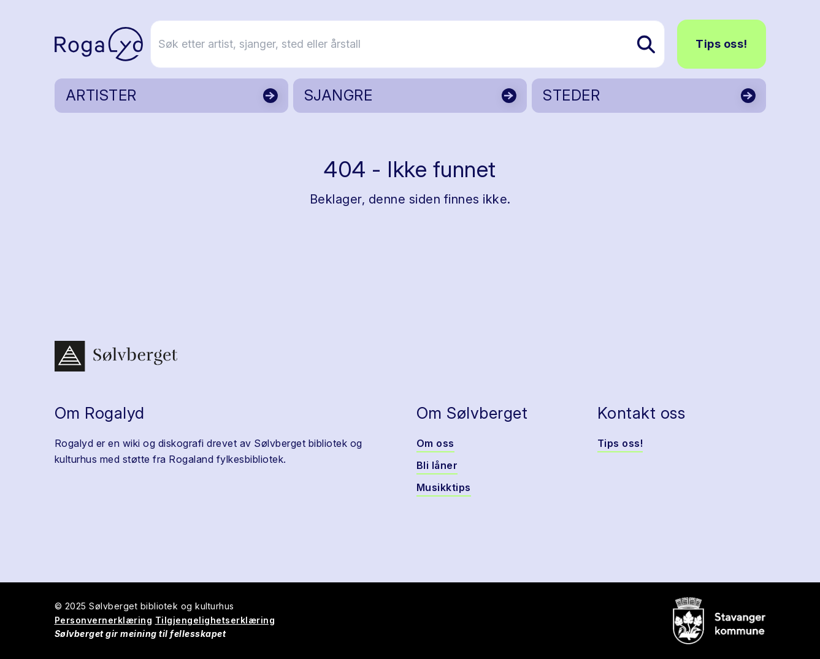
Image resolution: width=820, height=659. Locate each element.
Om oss (435, 443)
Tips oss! (721, 43)
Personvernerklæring (104, 620)
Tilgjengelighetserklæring (215, 620)
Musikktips (443, 487)
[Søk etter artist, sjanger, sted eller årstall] (415, 44)
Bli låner (437, 465)
